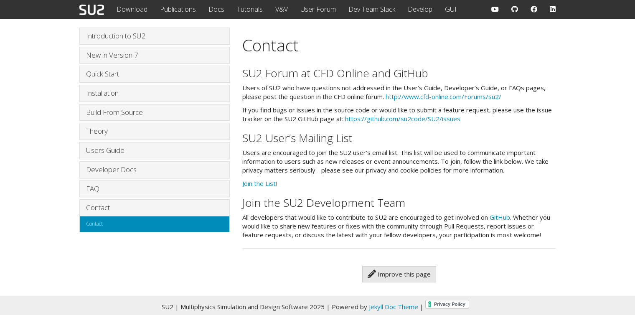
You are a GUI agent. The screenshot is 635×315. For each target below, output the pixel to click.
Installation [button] (102, 93)
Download (132, 9)
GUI (451, 9)
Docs (216, 9)
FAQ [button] (92, 188)
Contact (94, 223)
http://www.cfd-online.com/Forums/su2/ (443, 96)
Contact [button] (98, 207)
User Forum (318, 9)
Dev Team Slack (371, 9)
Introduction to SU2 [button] (116, 36)
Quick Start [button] (102, 74)
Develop (420, 9)
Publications (178, 9)
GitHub (500, 217)
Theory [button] (97, 131)
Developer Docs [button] (111, 169)
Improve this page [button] (399, 274)
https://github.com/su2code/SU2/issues (402, 118)
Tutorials (250, 9)
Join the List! (259, 183)
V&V (281, 9)
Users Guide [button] (105, 150)
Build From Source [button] (114, 112)
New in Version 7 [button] (112, 55)
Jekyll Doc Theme (393, 306)
